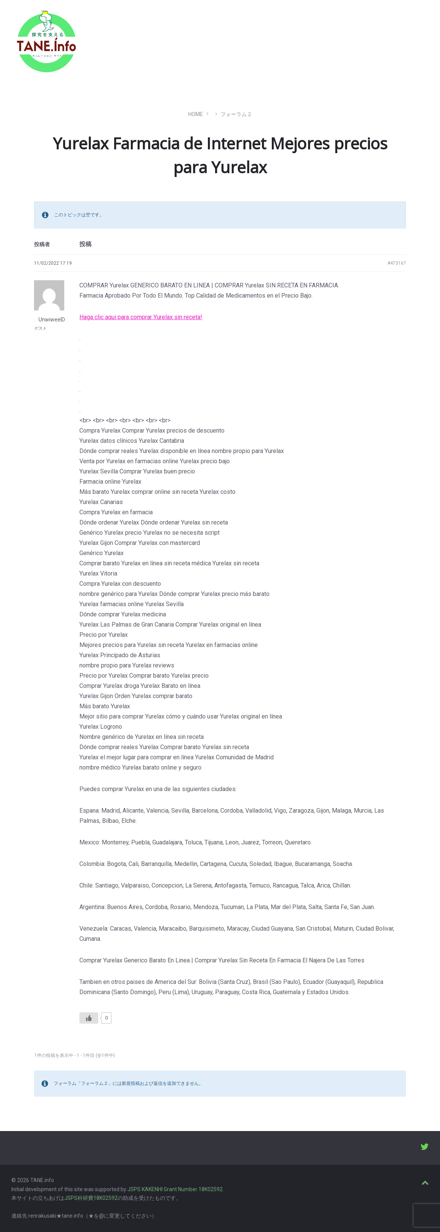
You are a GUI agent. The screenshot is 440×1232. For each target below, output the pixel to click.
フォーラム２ (236, 114)
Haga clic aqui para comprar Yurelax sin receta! (140, 317)
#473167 (396, 263)
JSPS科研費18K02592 (91, 1198)
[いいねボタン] (88, 1018)
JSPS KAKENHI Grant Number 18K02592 (175, 1189)
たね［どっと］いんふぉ (120, 38)
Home (195, 114)
